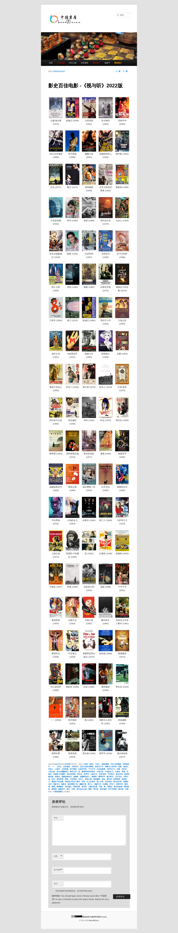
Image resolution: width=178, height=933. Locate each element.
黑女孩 (120, 789)
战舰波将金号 (67, 777)
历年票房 (84, 63)
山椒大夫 (94, 774)
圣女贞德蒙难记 (62, 772)
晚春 (66, 779)
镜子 (68, 789)
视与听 (84, 787)
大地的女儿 (109, 772)
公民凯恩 (65, 769)
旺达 (53, 779)
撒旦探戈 (110, 777)
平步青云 (111, 774)
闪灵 (73, 789)
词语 (100, 787)
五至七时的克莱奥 (86, 767)
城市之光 (73, 772)
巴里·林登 (102, 774)
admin (57, 764)
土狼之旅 (51, 772)
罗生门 (111, 784)
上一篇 (116, 71)
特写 (83, 782)
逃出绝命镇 (118, 787)
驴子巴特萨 (112, 789)
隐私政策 (86, 917)
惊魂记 (57, 777)
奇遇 (123, 772)
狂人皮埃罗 (91, 782)
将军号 (86, 774)
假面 (120, 767)
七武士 (59, 767)
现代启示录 (117, 782)
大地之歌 (100, 772)
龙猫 (126, 789)
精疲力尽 (97, 784)
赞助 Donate (102, 917)
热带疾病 (116, 779)
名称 (58, 856)
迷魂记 (109, 787)
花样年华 (119, 784)
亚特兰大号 (99, 767)
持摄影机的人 (85, 777)
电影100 (56, 784)
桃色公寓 (88, 779)
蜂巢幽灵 (60, 787)
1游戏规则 (105, 764)
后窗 (118, 769)
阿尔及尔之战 (82, 789)
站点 (55, 883)
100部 (85, 764)
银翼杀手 (61, 789)
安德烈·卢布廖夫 (59, 774)
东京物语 (66, 767)
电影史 (63, 784)
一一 (53, 767)
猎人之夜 (100, 782)
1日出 (97, 764)
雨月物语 (103, 789)
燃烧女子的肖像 (57, 782)
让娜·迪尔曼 (92, 787)
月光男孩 (73, 779)
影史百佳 (119, 774)
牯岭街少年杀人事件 (72, 782)
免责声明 (93, 917)
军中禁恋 (73, 769)
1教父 (91, 764)
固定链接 (58, 792)
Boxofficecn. (94, 920)
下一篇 (126, 71)
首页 (51, 63)
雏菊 (90, 789)
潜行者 (109, 779)
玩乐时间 (108, 782)
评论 (55, 818)
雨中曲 (95, 789)
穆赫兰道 (82, 784)
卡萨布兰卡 (111, 769)
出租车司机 (82, 769)
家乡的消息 (71, 774)
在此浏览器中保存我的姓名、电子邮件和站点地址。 (74, 891)
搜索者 (94, 777)
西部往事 (76, 787)
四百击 (124, 769)
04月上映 (72, 63)
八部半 (57, 769)
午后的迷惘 (101, 769)
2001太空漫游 (116, 764)
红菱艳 (105, 784)
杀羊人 (80, 779)
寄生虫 (79, 774)
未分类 (67, 764)
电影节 (107, 63)
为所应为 (75, 767)
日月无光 (118, 777)
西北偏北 (68, 787)
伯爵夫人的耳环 (111, 767)
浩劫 (103, 779)
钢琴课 (54, 789)
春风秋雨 (60, 779)
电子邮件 (58, 870)
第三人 (90, 784)
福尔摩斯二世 (73, 784)
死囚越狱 (96, 779)
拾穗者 (75, 777)
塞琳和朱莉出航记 (88, 772)
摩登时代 (101, 777)
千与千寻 (91, 769)
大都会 (117, 772)
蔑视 (53, 787)
